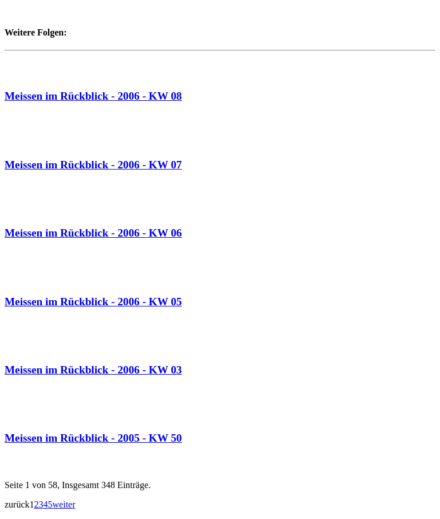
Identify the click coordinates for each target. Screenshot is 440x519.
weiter (64, 504)
